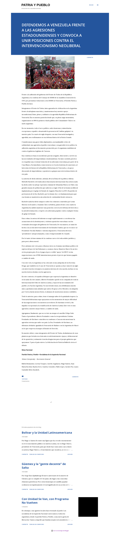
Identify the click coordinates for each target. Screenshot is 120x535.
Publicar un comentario (36, 454)
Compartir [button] (90, 57)
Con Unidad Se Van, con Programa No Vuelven (45, 500)
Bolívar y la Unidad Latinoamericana (47, 432)
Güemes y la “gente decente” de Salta (44, 465)
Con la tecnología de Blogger (60, 530)
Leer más (70, 454)
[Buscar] (91, 5)
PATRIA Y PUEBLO (35, 5)
